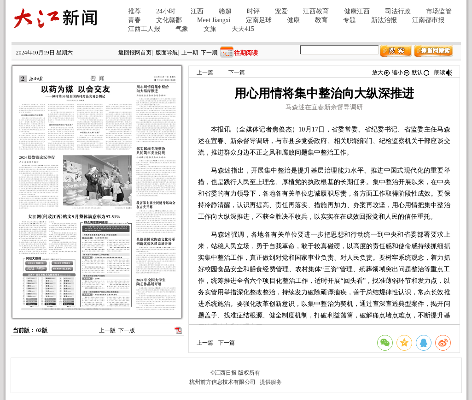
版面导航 (167, 52)
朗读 (443, 72)
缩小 (401, 72)
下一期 (209, 52)
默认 (421, 72)
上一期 (189, 52)
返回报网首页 (135, 52)
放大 (381, 72)
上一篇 (205, 72)
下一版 (126, 330)
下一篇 (236, 72)
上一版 (107, 330)
